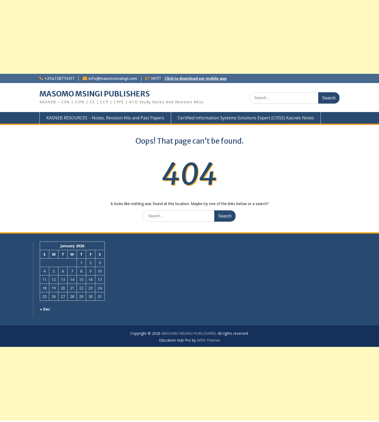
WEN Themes (208, 340)
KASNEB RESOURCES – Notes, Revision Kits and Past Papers (105, 118)
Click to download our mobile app (195, 78)
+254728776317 (59, 78)
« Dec (45, 309)
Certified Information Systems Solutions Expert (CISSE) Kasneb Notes (246, 118)
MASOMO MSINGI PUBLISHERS (94, 94)
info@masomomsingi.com (112, 78)
